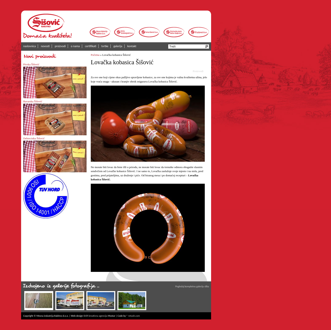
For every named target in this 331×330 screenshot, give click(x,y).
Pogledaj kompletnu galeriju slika (192, 286)
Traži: (173, 46)
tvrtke (104, 46)
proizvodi (60, 46)
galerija (118, 46)
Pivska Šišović (31, 64)
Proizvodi (198, 71)
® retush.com (133, 315)
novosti (45, 46)
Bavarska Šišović (32, 101)
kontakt (131, 46)
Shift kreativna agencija (95, 315)
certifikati (90, 46)
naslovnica (29, 46)
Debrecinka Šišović (34, 138)
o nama (75, 46)
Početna (95, 54)
